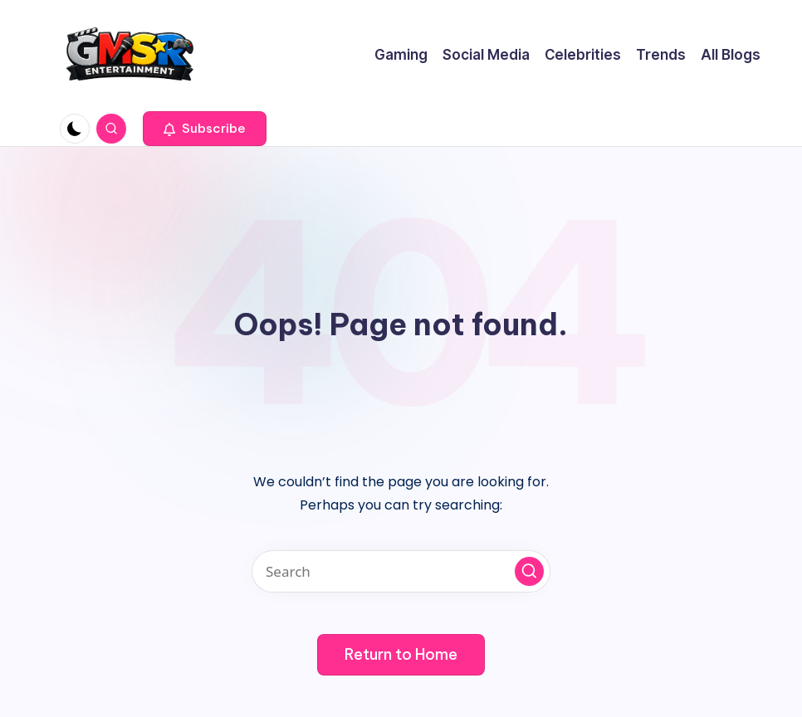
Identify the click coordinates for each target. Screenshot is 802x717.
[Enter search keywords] (401, 571)
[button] (205, 128)
